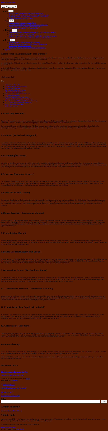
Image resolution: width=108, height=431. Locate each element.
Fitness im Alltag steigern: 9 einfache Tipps (22, 23)
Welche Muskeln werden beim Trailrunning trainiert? (25, 26)
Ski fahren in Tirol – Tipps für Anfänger (21, 34)
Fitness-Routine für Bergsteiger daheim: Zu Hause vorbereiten (28, 24)
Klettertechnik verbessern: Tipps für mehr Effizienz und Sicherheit (29, 38)
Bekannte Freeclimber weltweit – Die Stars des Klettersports (28, 44)
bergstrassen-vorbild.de (8, 2)
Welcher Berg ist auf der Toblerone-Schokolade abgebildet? (27, 47)
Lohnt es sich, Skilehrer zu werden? (20, 46)
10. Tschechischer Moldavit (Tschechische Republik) (22, 100)
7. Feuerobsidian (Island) (13, 95)
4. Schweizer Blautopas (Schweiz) (15, 90)
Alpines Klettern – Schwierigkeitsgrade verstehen (24, 42)
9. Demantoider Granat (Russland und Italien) (19, 99)
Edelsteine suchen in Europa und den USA (14, 372)
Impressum (4, 411)
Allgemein (14, 380)
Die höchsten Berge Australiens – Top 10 (21, 18)
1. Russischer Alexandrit (13, 85)
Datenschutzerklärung (15, 411)
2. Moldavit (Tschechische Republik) (16, 86)
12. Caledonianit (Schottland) (15, 104)
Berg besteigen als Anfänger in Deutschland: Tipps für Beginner (29, 15)
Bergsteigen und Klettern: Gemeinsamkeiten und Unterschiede (28, 17)
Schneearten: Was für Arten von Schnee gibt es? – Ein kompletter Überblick (32, 32)
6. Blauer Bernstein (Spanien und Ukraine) (18, 93)
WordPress (20, 429)
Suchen (3, 399)
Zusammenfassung (12, 106)
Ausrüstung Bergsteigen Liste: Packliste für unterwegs (26, 13)
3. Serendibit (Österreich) (13, 88)
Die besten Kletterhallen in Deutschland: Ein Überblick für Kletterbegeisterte (33, 36)
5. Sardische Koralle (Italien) (14, 92)
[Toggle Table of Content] (2, 81)
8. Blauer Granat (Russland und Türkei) (17, 97)
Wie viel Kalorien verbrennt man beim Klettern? (24, 28)
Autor (28, 378)
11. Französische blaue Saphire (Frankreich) (19, 102)
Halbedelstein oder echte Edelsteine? (12, 375)
